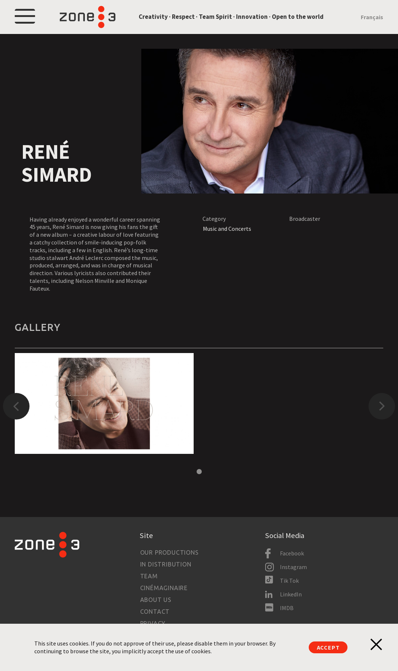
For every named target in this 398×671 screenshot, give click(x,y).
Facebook (292, 553)
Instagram (293, 567)
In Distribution (165, 564)
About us (156, 599)
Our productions (169, 552)
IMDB (287, 608)
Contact (155, 611)
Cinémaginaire (164, 588)
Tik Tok (289, 580)
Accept (328, 647)
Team (149, 576)
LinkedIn (291, 594)
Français (372, 17)
